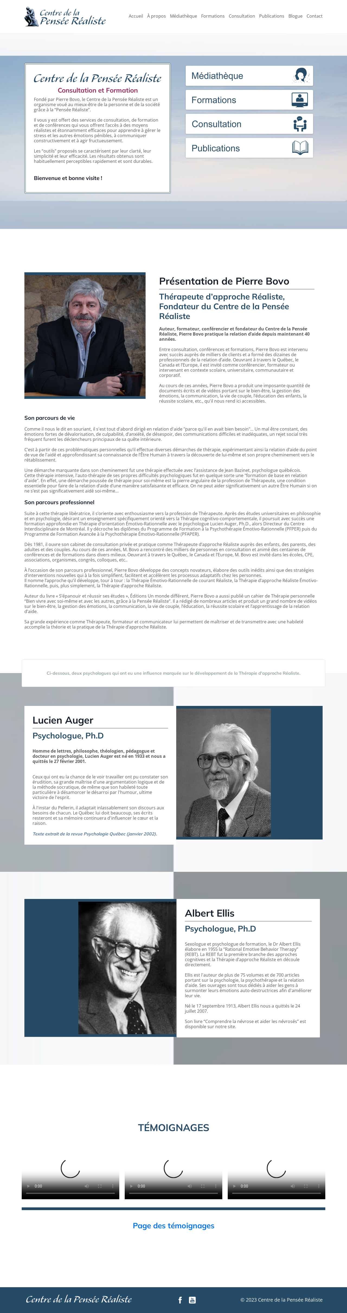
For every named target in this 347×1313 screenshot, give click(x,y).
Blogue (295, 16)
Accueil (136, 16)
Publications (271, 16)
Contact (315, 16)
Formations (213, 16)
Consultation (242, 16)
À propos (156, 16)
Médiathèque (183, 16)
